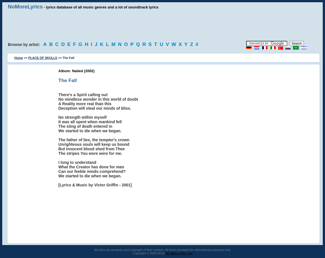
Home (18, 57)
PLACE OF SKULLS (42, 57)
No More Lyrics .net (179, 253)
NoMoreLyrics (25, 7)
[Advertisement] (162, 25)
